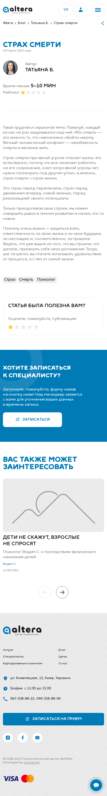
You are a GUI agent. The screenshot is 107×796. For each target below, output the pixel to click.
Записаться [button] (32, 419)
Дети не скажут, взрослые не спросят (41, 540)
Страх (9, 280)
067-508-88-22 (22, 699)
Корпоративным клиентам (22, 663)
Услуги (8, 650)
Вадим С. (9, 564)
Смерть (26, 280)
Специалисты (13, 656)
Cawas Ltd (31, 762)
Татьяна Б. (39, 70)
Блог (62, 650)
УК (66, 10)
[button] (98, 10)
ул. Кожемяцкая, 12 (26, 678)
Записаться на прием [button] (53, 719)
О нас (63, 663)
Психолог (46, 280)
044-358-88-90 (48, 699)
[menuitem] (26, 650)
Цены (63, 656)
